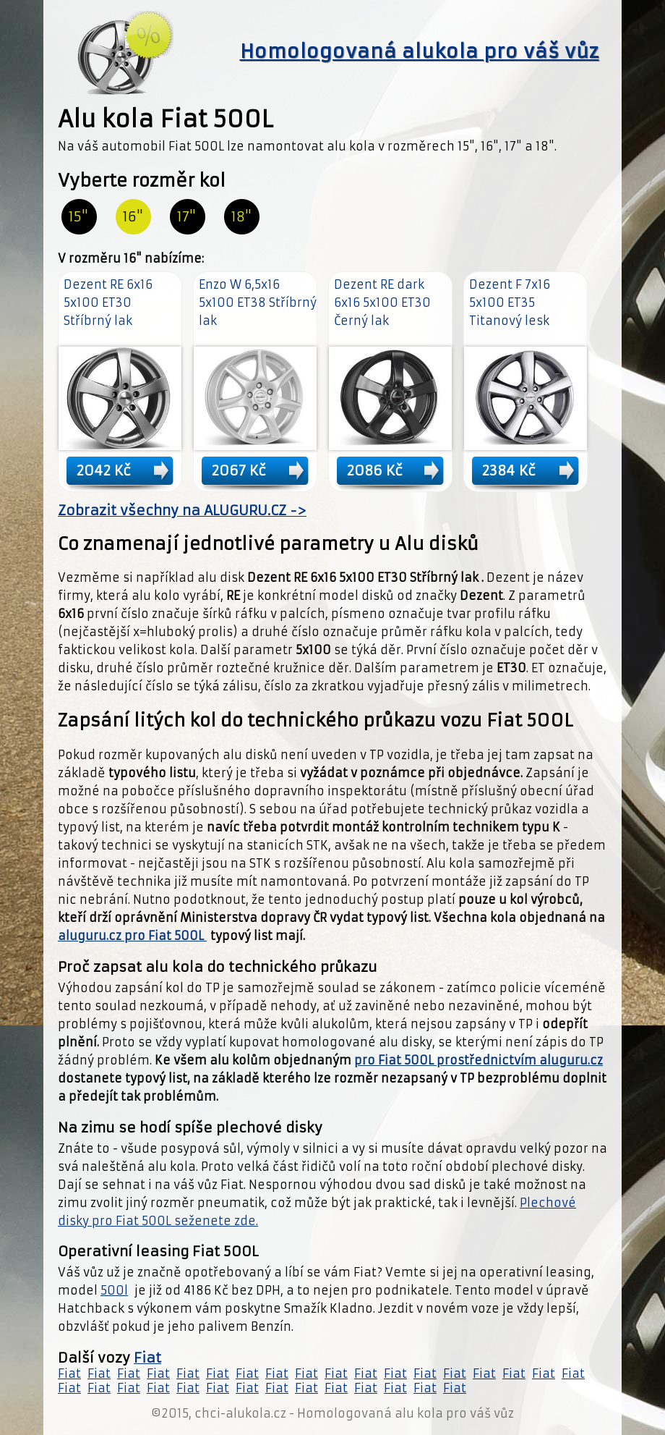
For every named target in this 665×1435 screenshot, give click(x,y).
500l (114, 1290)
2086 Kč (375, 470)
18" (241, 216)
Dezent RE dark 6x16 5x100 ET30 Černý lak (382, 302)
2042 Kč (104, 470)
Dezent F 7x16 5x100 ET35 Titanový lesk (509, 302)
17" (186, 216)
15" (78, 216)
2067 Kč (239, 470)
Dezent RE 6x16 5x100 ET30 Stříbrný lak (108, 302)
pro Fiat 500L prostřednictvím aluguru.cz (478, 1060)
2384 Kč (509, 470)
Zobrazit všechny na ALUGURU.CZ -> (182, 510)
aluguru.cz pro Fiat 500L (132, 935)
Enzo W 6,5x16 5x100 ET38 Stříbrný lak (258, 302)
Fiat (147, 1358)
